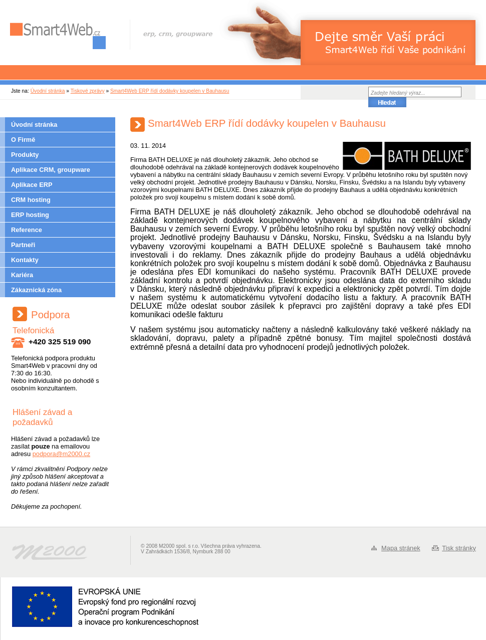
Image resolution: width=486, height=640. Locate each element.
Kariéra (22, 275)
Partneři (23, 245)
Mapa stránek (400, 548)
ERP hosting (30, 215)
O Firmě (23, 139)
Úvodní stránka (48, 91)
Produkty (25, 154)
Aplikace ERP (32, 184)
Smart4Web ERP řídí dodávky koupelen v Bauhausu (169, 91)
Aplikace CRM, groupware (50, 169)
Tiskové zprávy (88, 91)
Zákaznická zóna (36, 290)
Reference (26, 230)
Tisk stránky (459, 548)
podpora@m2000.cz (61, 454)
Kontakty (25, 260)
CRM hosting (31, 199)
